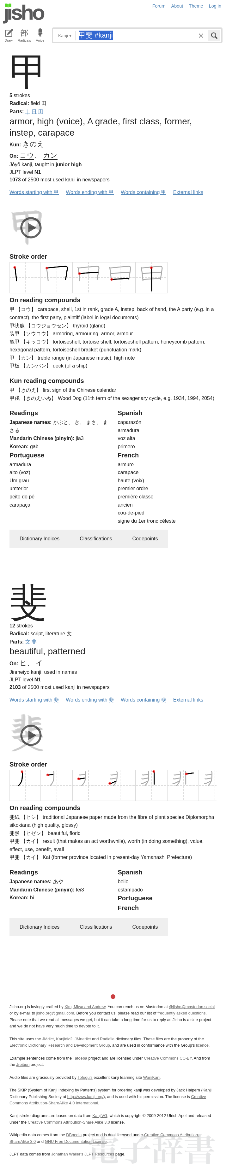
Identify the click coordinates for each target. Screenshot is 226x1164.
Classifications (96, 538)
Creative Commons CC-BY (168, 1058)
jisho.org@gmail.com (55, 1013)
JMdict (48, 1039)
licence (202, 1045)
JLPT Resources (99, 1154)
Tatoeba (80, 1058)
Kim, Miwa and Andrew (84, 1006)
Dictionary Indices (39, 538)
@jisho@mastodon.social (192, 1006)
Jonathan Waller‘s (67, 1154)
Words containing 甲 (143, 192)
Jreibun (22, 1064)
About (177, 6)
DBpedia (74, 1134)
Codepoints (145, 538)
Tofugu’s (84, 1077)
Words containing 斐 (143, 700)
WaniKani (151, 1077)
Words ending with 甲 (90, 192)
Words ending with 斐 (90, 700)
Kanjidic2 (64, 1039)
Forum (159, 6)
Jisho (24, 13)
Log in (215, 6)
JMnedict (83, 1039)
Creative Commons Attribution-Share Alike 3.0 (69, 1122)
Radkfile (107, 1039)
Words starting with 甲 (34, 192)
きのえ (33, 144)
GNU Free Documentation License (76, 1141)
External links (188, 192)
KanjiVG (99, 1115)
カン (50, 155)
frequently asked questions (181, 1013)
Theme (196, 6)
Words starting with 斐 (34, 700)
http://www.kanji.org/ (85, 1096)
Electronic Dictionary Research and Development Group (59, 1045)
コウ (27, 155)
